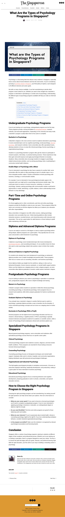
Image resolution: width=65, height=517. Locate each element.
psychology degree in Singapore (24, 83)
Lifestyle (37, 8)
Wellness (42, 8)
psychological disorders (15, 244)
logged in (17, 473)
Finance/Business (25, 8)
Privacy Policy (36, 508)
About (26, 508)
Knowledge (40, 20)
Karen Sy (20, 456)
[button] (39, 505)
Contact (47, 8)
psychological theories (41, 129)
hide (24, 102)
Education (18, 8)
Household (32, 8)
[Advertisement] (32, 32)
